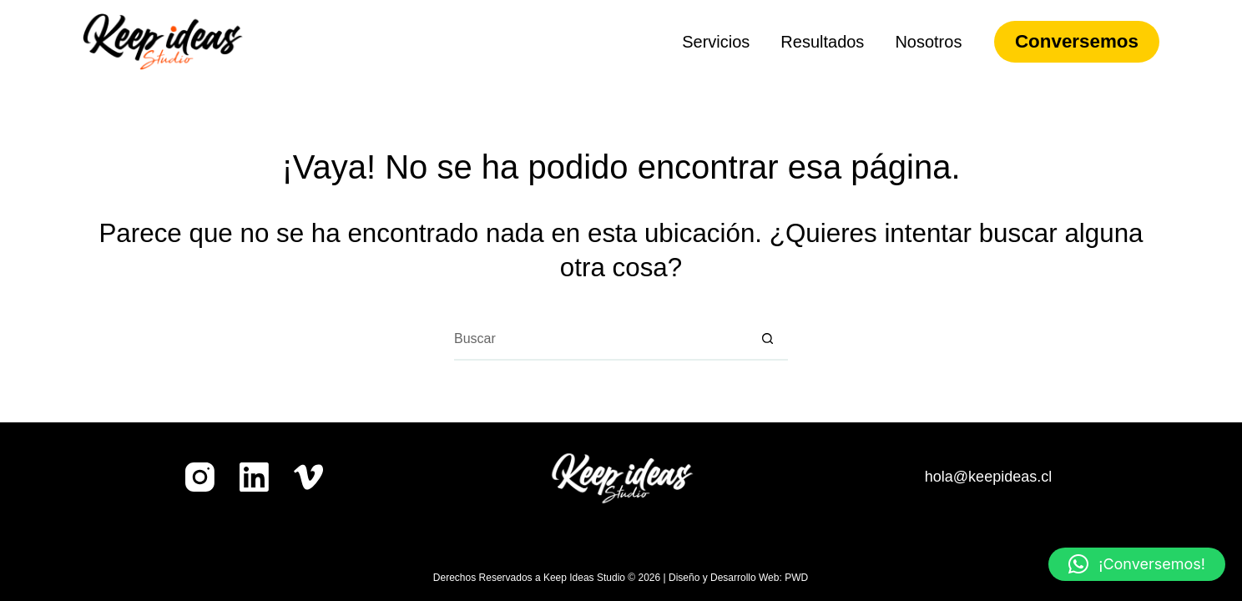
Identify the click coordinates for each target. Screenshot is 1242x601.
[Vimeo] (308, 477)
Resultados (822, 42)
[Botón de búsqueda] (767, 340)
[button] (1136, 564)
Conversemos (1076, 41)
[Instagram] (200, 477)
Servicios (716, 42)
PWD (796, 577)
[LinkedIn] (254, 477)
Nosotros (928, 42)
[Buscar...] (600, 340)
